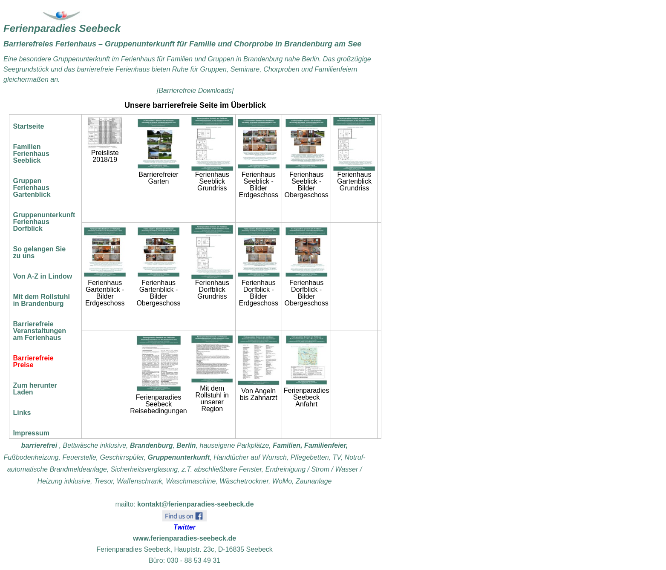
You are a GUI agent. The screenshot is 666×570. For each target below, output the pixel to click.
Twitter (184, 527)
